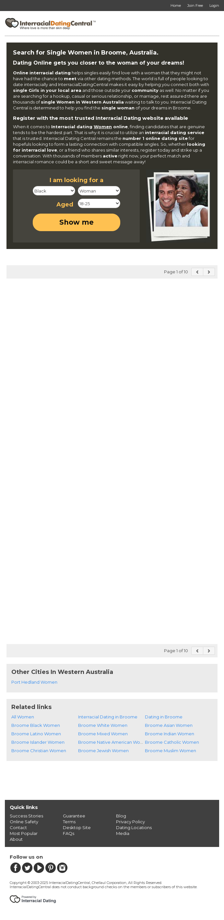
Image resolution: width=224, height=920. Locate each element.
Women (103, 126)
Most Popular (24, 833)
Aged (64, 204)
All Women (22, 716)
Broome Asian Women (169, 725)
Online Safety (24, 821)
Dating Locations (134, 827)
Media (122, 833)
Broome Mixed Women (103, 733)
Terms (69, 821)
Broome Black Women (35, 725)
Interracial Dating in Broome (107, 716)
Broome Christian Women (38, 750)
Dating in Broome (164, 716)
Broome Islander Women (38, 742)
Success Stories (26, 815)
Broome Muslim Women (170, 750)
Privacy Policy (130, 821)
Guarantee (74, 815)
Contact (18, 827)
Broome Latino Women (36, 733)
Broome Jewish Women (103, 750)
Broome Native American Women (114, 742)
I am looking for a (76, 180)
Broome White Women (102, 725)
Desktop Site (77, 827)
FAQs (68, 833)
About (16, 839)
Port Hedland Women (34, 682)
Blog (121, 815)
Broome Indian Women (169, 733)
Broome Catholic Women (172, 742)
